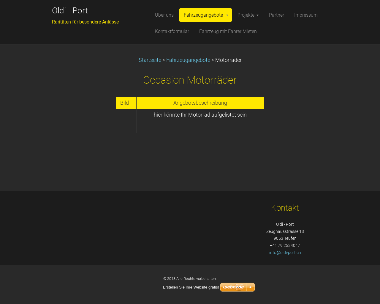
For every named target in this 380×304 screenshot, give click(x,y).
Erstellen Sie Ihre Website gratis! (191, 287)
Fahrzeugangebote (188, 60)
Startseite (150, 60)
